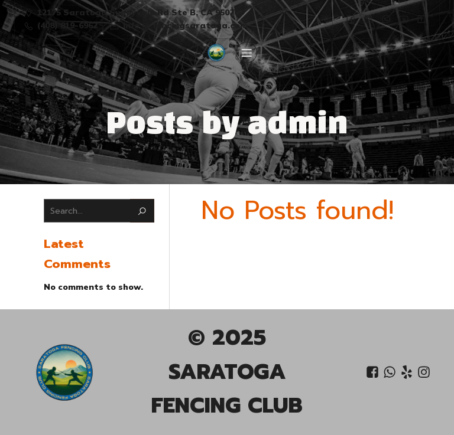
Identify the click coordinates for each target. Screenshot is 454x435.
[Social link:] (350, 19)
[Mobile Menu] (246, 52)
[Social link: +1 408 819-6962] (391, 372)
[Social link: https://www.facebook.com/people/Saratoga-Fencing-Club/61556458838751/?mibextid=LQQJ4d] (373, 372)
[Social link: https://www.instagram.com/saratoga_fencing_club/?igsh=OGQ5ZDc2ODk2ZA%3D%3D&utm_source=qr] (368, 19)
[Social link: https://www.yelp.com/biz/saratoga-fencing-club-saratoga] (408, 372)
